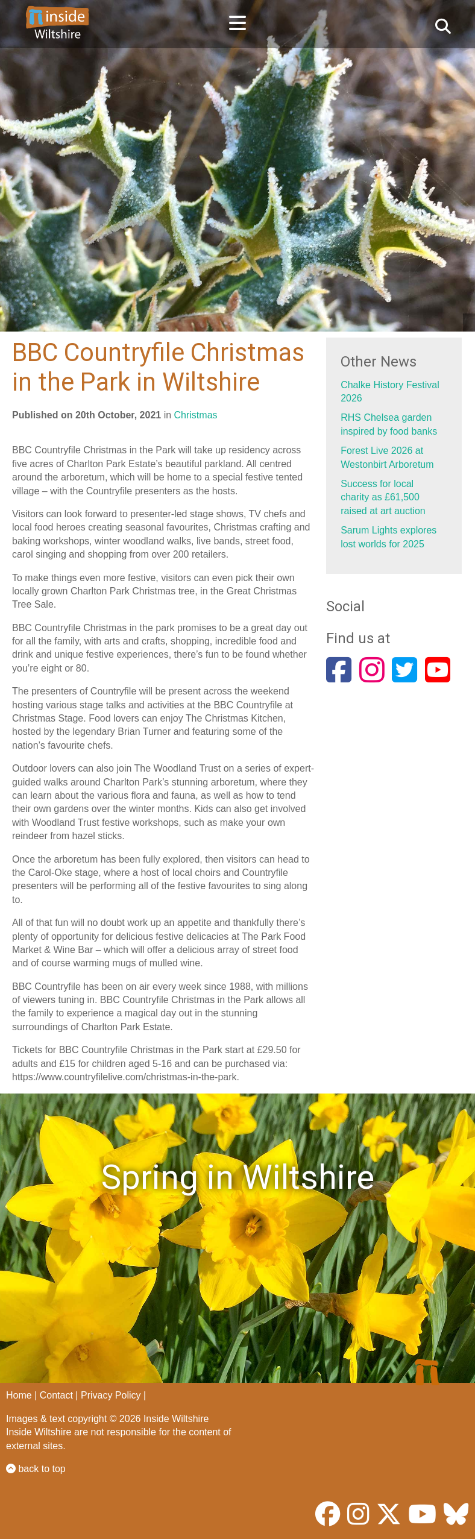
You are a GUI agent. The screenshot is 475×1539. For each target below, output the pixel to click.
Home (19, 1395)
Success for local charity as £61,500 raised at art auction (383, 497)
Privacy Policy (111, 1395)
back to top (36, 1469)
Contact (56, 1395)
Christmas (196, 415)
